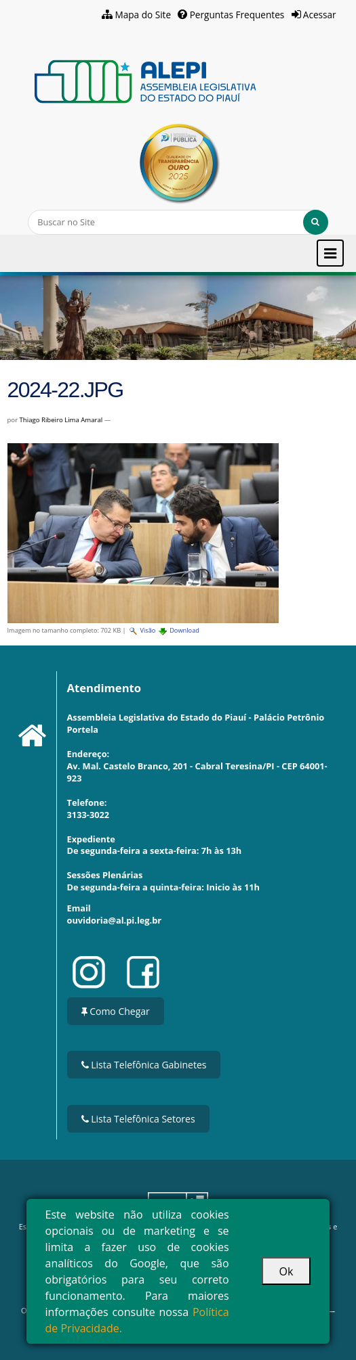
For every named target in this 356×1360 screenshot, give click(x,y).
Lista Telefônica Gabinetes (144, 1064)
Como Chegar (115, 1011)
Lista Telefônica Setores (138, 1118)
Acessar (319, 14)
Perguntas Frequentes (237, 14)
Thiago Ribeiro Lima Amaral (61, 419)
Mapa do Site (143, 14)
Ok (286, 1271)
